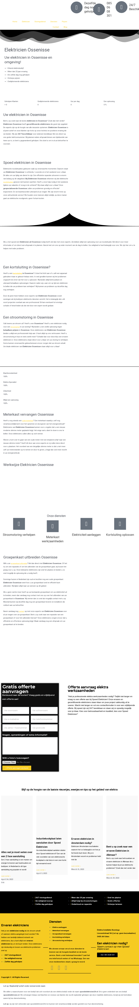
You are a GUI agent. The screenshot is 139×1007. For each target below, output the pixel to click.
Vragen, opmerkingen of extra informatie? (24, 735)
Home (15, 22)
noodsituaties (8, 182)
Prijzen (64, 22)
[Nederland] (69, 661)
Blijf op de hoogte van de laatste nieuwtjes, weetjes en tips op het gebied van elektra (69, 789)
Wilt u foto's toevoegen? (15, 758)
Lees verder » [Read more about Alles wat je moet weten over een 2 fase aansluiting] (6, 880)
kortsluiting (17, 273)
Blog (65, 27)
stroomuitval (15, 327)
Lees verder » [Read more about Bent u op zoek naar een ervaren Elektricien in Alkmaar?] (111, 875)
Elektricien (26, 22)
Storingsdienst (40, 22)
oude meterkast (28, 421)
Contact (56, 27)
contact (22, 611)
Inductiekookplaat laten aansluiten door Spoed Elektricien (52, 842)
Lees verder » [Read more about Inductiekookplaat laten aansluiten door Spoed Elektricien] (41, 870)
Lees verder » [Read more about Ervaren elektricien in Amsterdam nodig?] (76, 866)
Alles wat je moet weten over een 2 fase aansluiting (16, 856)
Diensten (53, 22)
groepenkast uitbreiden (19, 563)
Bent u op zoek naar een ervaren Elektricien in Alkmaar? (121, 850)
